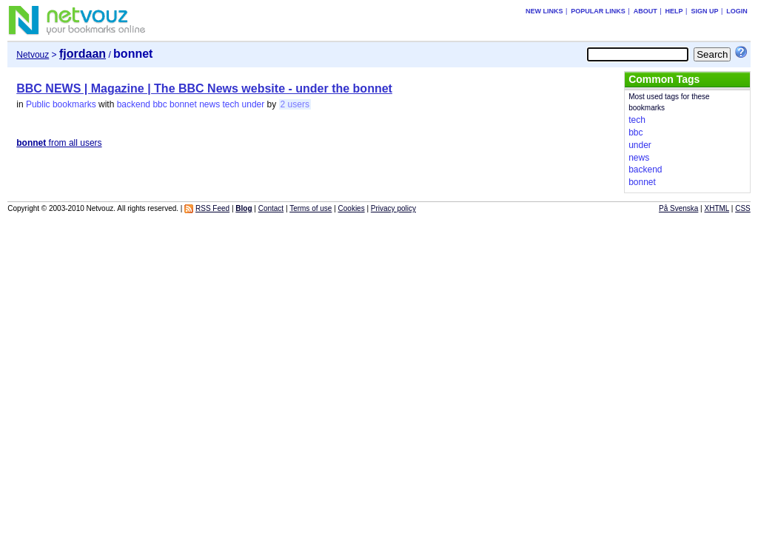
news (209, 104)
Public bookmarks (61, 104)
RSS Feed (212, 208)
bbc (159, 104)
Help (674, 11)
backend (133, 104)
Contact (271, 208)
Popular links (598, 11)
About (645, 11)
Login (737, 11)
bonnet (183, 104)
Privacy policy (393, 208)
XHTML (717, 208)
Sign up (704, 11)
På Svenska (678, 208)
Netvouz (32, 55)
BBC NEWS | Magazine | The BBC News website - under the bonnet (204, 88)
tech (231, 104)
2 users (295, 104)
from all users (58, 143)
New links (544, 11)
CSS (743, 208)
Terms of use (310, 208)
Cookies (351, 208)
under (253, 104)
